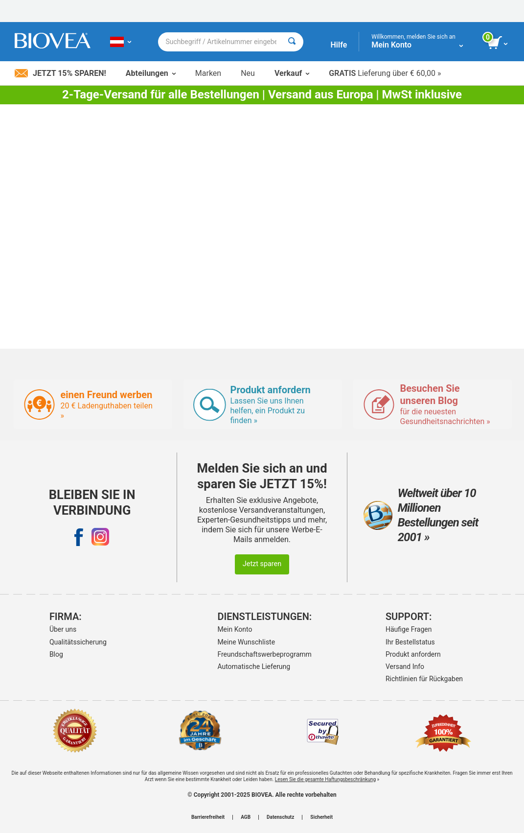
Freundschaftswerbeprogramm (259, 654)
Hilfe (338, 44)
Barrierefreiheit (208, 817)
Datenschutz (280, 817)
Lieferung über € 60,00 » (385, 73)
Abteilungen (151, 73)
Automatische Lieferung (253, 666)
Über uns (62, 629)
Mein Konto (234, 629)
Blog (56, 654)
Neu (248, 73)
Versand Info (405, 666)
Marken (208, 73)
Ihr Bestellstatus (410, 642)
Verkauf (291, 73)
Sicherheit (321, 817)
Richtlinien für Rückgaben (424, 679)
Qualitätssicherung (78, 642)
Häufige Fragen (409, 629)
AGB (246, 817)
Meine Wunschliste (246, 642)
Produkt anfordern (413, 654)
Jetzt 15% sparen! (60, 73)
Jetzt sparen (262, 564)
